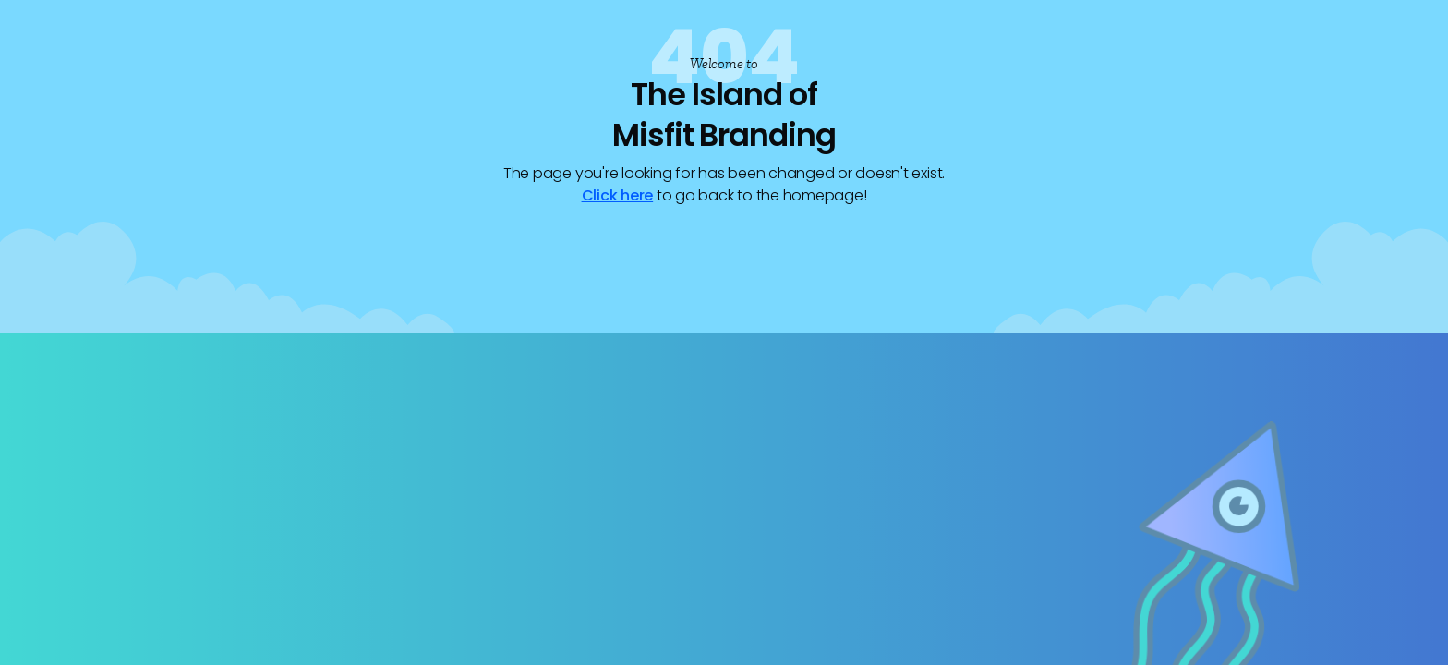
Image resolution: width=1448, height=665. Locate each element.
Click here (618, 195)
